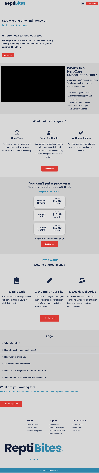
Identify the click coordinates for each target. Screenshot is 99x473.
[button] (82, 3)
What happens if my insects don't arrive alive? (25, 378)
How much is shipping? (15, 357)
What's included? (12, 344)
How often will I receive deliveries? (20, 350)
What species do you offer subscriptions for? (25, 371)
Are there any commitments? (17, 364)
